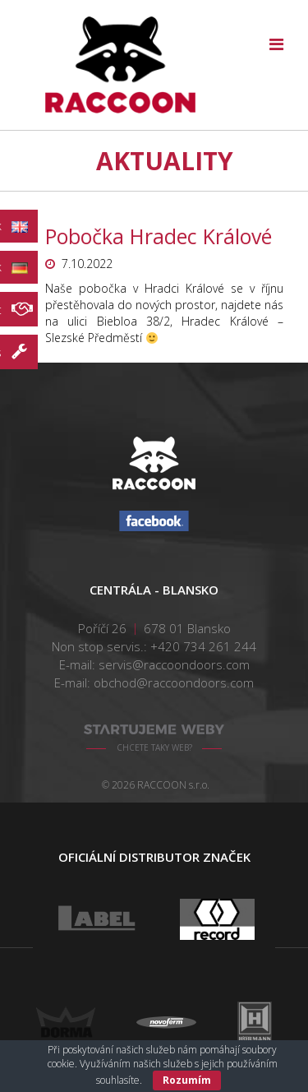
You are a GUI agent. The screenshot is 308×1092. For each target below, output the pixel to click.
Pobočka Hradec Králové (158, 236)
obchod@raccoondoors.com (174, 682)
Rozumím (187, 1080)
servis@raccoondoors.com (174, 664)
